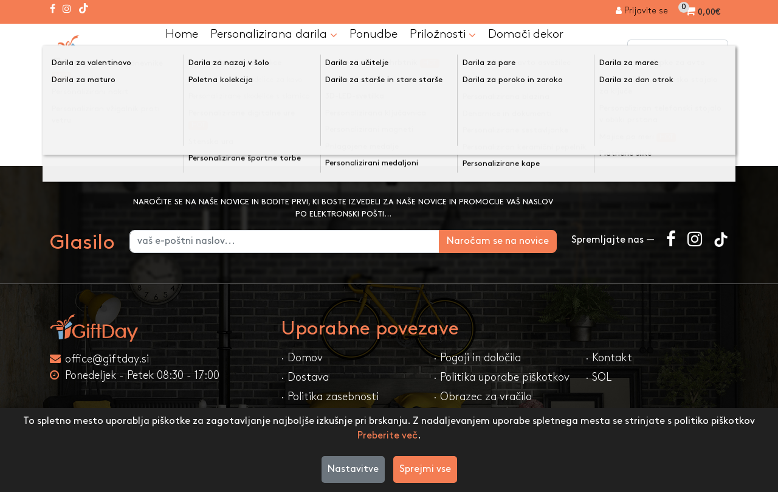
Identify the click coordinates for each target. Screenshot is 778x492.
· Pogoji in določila (477, 358)
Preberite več (387, 435)
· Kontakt (608, 358)
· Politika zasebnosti (330, 397)
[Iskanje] (716, 51)
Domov (78, 89)
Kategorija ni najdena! (257, 89)
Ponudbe (373, 34)
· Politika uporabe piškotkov (501, 377)
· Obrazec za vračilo (482, 397)
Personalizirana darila (273, 35)
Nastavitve (353, 469)
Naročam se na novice (498, 241)
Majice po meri (152, 89)
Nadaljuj (700, 142)
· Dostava (305, 377)
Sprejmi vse (425, 469)
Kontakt (187, 60)
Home (181, 34)
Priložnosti (443, 35)
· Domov (302, 358)
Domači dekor (525, 34)
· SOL (598, 377)
